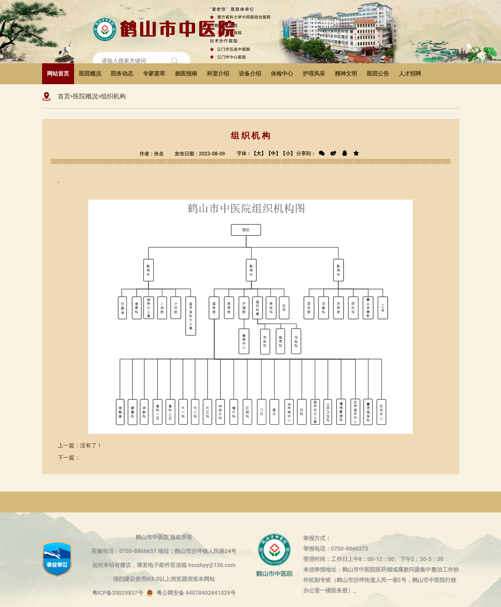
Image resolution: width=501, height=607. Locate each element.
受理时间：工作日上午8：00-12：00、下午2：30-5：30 (373, 559)
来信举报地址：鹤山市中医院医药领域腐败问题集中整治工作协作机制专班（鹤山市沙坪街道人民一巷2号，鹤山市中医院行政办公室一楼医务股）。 (381, 570)
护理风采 (314, 73)
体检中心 (282, 73)
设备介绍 (250, 73)
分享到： (329, 153)
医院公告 (378, 73)
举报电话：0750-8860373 (335, 548)
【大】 (258, 153)
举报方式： (317, 538)
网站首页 (58, 73)
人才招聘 (410, 73)
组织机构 (113, 96)
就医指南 (186, 73)
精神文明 (346, 73)
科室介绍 (218, 73)
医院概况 (90, 73)
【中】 (273, 153)
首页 (64, 96)
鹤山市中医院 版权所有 (164, 537)
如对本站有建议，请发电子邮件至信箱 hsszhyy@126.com (163, 565)
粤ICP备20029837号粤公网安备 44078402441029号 (164, 593)
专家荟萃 (154, 73)
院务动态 (122, 73)
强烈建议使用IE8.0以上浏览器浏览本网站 (164, 579)
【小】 (288, 153)
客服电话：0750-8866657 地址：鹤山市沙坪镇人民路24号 (164, 551)
